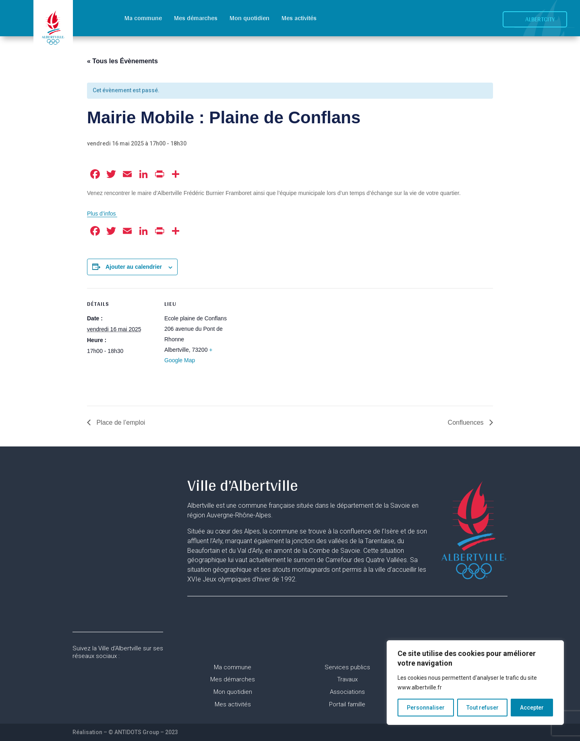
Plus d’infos (102, 213)
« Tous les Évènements (122, 61)
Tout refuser (482, 707)
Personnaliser (426, 707)
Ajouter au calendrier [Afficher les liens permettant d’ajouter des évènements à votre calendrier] (134, 267)
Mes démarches (196, 18)
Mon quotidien (249, 18)
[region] (475, 682)
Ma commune (143, 18)
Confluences (466, 422)
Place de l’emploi (120, 422)
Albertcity (540, 19)
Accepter (532, 707)
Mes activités (299, 18)
